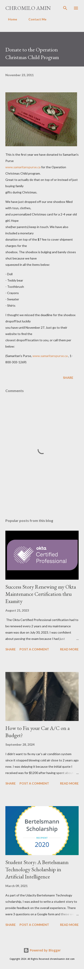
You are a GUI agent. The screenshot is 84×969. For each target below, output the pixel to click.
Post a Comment (34, 649)
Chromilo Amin (28, 7)
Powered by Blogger (42, 950)
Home (9, 19)
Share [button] (68, 377)
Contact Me (35, 19)
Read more (69, 649)
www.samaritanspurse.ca (23, 167)
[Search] (65, 8)
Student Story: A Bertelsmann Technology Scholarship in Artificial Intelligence (37, 869)
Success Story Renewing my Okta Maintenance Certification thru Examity (40, 594)
